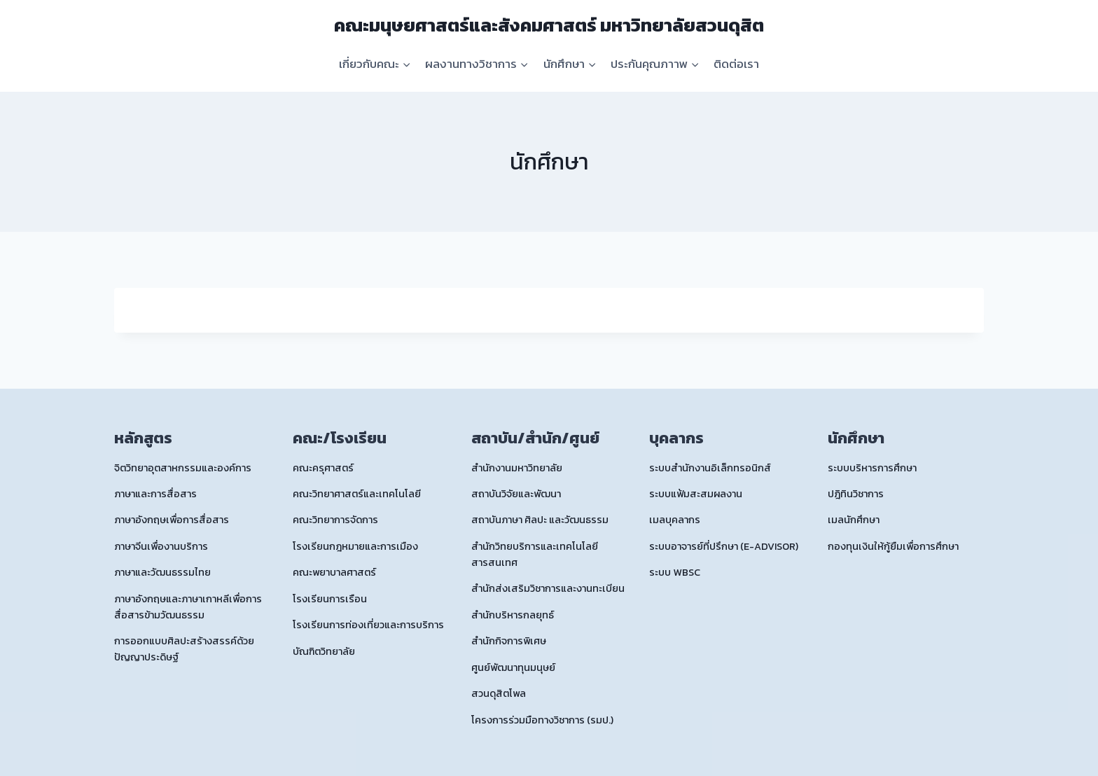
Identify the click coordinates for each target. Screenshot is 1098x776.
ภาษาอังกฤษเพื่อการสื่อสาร (171, 519)
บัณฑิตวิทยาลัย (324, 651)
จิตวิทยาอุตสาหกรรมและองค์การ (182, 468)
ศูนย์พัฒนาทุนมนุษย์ (513, 667)
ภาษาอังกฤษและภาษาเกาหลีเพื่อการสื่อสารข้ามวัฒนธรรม (188, 607)
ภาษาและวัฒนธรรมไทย (162, 572)
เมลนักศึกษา (854, 519)
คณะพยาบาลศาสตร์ (334, 572)
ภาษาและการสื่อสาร (155, 493)
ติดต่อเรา (736, 64)
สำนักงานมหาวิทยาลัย (516, 468)
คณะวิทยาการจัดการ (335, 519)
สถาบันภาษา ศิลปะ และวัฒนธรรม (540, 519)
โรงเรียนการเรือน (330, 599)
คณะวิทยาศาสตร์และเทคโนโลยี (357, 493)
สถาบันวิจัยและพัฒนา (516, 493)
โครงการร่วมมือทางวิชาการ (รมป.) (542, 720)
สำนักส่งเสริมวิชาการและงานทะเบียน (548, 588)
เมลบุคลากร (674, 519)
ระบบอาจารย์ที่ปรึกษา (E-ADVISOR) (723, 546)
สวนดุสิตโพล (498, 693)
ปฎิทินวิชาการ (856, 493)
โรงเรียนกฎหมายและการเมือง (355, 546)
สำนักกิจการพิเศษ (508, 641)
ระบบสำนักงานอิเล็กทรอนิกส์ (710, 468)
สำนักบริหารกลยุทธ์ (512, 615)
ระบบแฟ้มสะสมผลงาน (695, 493)
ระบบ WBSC (674, 572)
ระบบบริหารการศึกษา (872, 468)
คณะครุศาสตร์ (323, 468)
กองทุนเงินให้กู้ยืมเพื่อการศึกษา (893, 546)
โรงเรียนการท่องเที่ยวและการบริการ (368, 624)
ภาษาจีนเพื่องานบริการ (161, 546)
